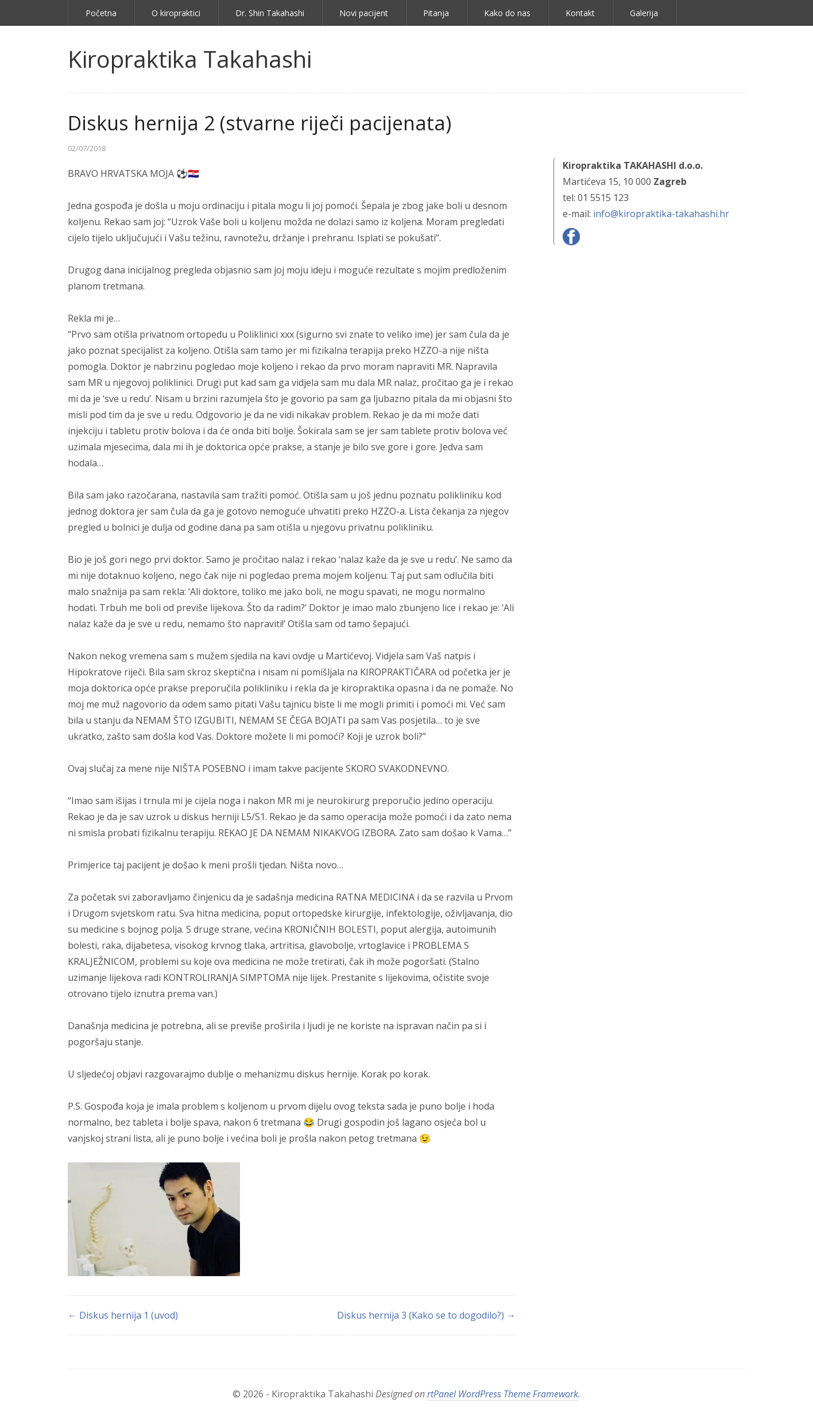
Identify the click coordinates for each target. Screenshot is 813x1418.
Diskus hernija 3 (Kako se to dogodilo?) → (426, 1315)
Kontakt (580, 12)
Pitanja (436, 12)
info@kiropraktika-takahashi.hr (661, 213)
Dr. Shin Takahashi (269, 12)
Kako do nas (507, 12)
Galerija (644, 12)
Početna (101, 12)
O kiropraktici (176, 12)
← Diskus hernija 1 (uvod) (123, 1315)
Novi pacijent (363, 12)
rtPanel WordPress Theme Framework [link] (502, 1394)
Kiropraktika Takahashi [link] (190, 59)
